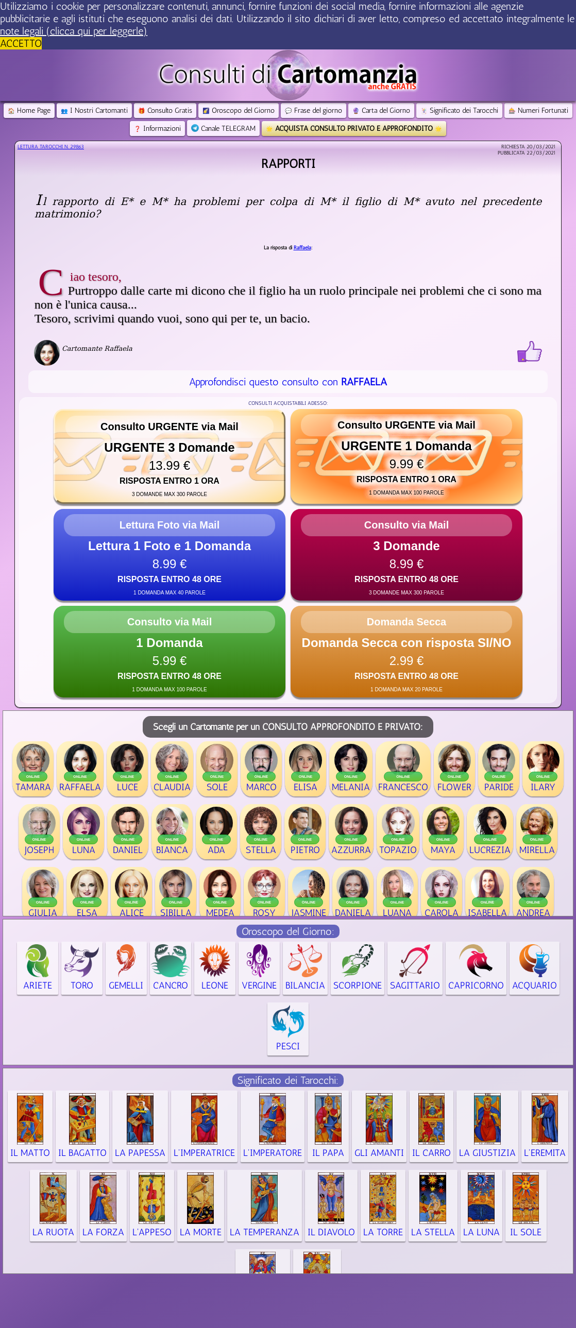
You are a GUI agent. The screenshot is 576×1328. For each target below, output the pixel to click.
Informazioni (157, 128)
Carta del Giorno (381, 110)
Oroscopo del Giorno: (288, 931)
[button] (169, 456)
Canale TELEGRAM (223, 128)
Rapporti (288, 163)
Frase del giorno (313, 110)
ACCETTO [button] (21, 43)
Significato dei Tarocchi (459, 110)
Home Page (29, 110)
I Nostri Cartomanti (94, 110)
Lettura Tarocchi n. (51, 147)
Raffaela (302, 248)
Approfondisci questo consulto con (288, 382)
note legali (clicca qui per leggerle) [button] (73, 31)
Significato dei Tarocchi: (288, 1080)
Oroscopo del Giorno (238, 110)
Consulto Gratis (165, 110)
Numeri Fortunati (538, 110)
